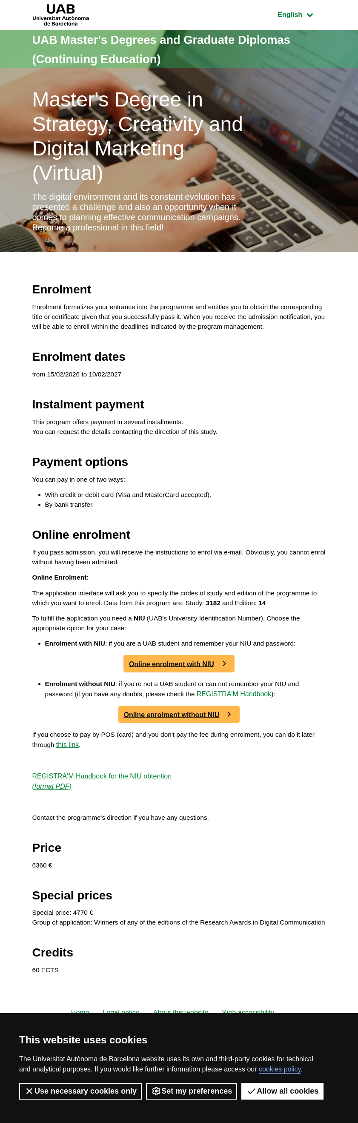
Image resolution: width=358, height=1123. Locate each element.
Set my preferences (191, 1091)
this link (83, 774)
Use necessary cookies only (80, 1091)
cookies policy (280, 1069)
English (301, 13)
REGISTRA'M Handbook (240, 723)
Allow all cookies (282, 1091)
